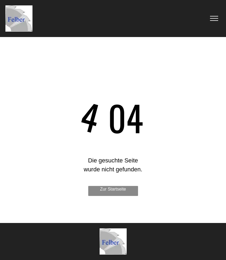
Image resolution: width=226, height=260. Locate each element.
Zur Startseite (113, 189)
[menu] (214, 18)
